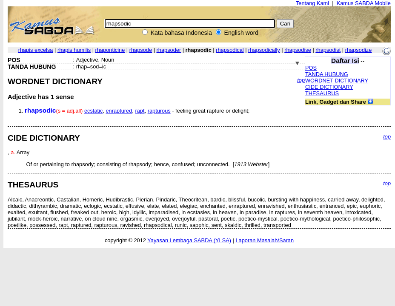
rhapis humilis (74, 50)
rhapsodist (328, 50)
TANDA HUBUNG (326, 74)
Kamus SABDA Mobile (364, 3)
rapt (139, 111)
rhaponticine (110, 50)
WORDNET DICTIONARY (336, 80)
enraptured (119, 111)
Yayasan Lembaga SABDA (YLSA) (189, 240)
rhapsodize (358, 50)
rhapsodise (297, 50)
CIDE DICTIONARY (329, 87)
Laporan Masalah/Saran (264, 240)
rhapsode (140, 50)
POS (311, 68)
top (301, 80)
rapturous (159, 111)
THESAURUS (322, 93)
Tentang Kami (312, 3)
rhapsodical (229, 50)
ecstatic (93, 111)
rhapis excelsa (35, 50)
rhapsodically (264, 50)
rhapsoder (169, 50)
